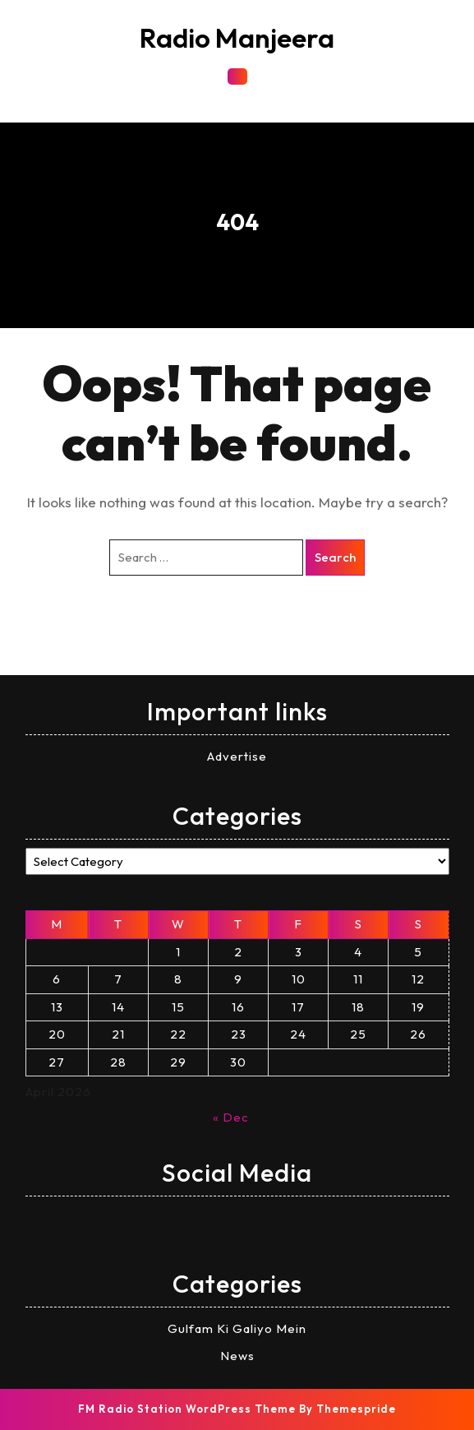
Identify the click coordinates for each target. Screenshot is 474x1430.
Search (335, 557)
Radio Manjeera (237, 38)
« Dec (231, 1117)
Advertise (237, 756)
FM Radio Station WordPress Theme (187, 1408)
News (237, 1355)
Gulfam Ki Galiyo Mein (237, 1328)
